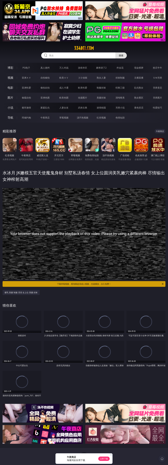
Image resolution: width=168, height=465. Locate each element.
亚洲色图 (45, 97)
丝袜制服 (120, 77)
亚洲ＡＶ (26, 77)
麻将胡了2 (101, 67)
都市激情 (26, 107)
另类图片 (157, 97)
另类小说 (120, 107)
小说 (10, 107)
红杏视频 (101, 117)
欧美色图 (63, 97)
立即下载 (104, 458)
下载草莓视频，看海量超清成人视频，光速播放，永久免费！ (110, 284)
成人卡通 (63, 87)
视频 (10, 78)
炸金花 (120, 67)
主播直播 (138, 77)
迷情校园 (101, 107)
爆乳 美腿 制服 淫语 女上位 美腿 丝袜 (21, 292)
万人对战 (63, 67)
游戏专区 (82, 67)
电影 (10, 88)
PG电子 (26, 67)
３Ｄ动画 (82, 77)
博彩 (10, 68)
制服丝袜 (101, 87)
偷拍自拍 (45, 87)
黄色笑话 (138, 107)
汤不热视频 (82, 117)
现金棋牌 (138, 67)
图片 (10, 98)
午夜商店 (45, 117)
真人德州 (45, 67)
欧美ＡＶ (63, 77)
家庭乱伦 (45, 107)
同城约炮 (26, 117)
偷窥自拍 (26, 97)
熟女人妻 (101, 77)
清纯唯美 (120, 97)
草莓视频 (63, 117)
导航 (10, 117)
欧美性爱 (82, 87)
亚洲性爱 (26, 87)
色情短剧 (120, 117)
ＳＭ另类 (157, 77)
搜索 (121, 55)
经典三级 (120, 87)
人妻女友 (63, 107)
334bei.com (84, 48)
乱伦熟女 (138, 87)
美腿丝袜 (101, 97)
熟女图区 (138, 97)
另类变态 (157, 87)
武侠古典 (82, 107)
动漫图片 (82, 97)
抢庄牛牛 (157, 67)
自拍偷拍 (45, 77)
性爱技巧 (157, 107)
